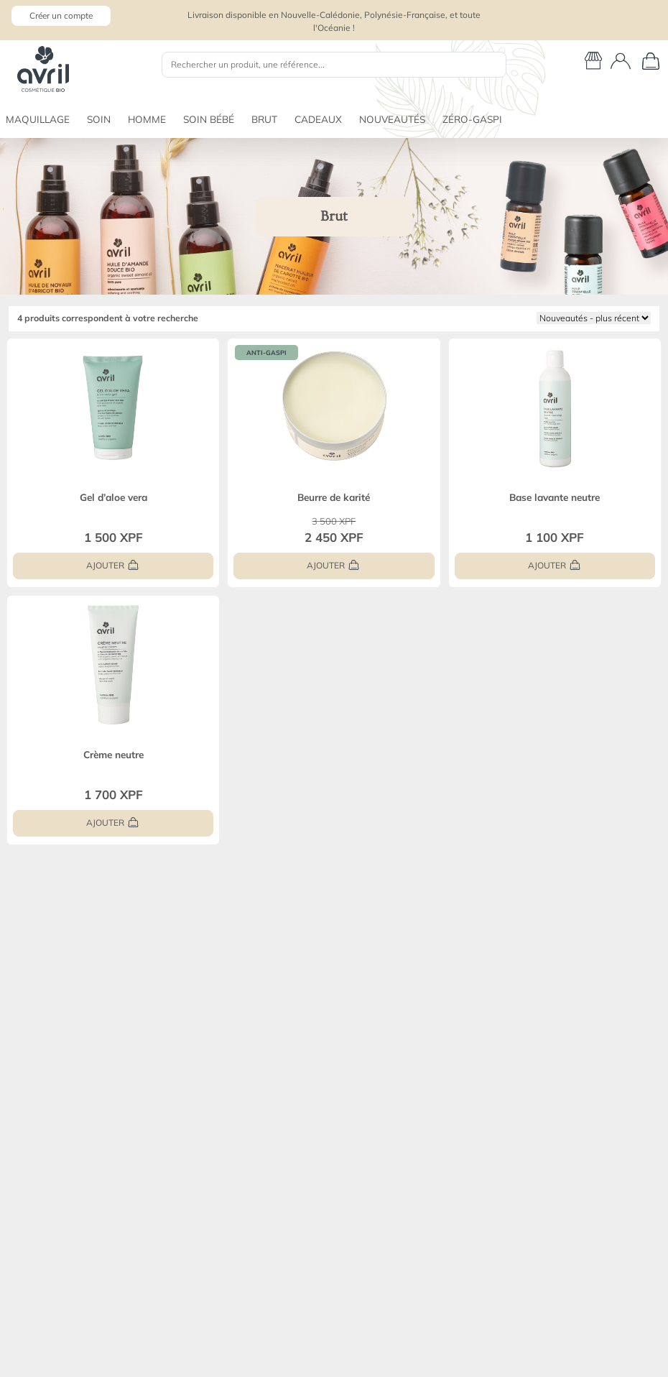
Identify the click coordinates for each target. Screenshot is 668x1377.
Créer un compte (61, 15)
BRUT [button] (264, 119)
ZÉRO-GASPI (472, 119)
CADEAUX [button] (318, 119)
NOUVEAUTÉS (392, 119)
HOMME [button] (147, 119)
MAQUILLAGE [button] (38, 119)
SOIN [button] (99, 119)
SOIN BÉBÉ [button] (208, 119)
